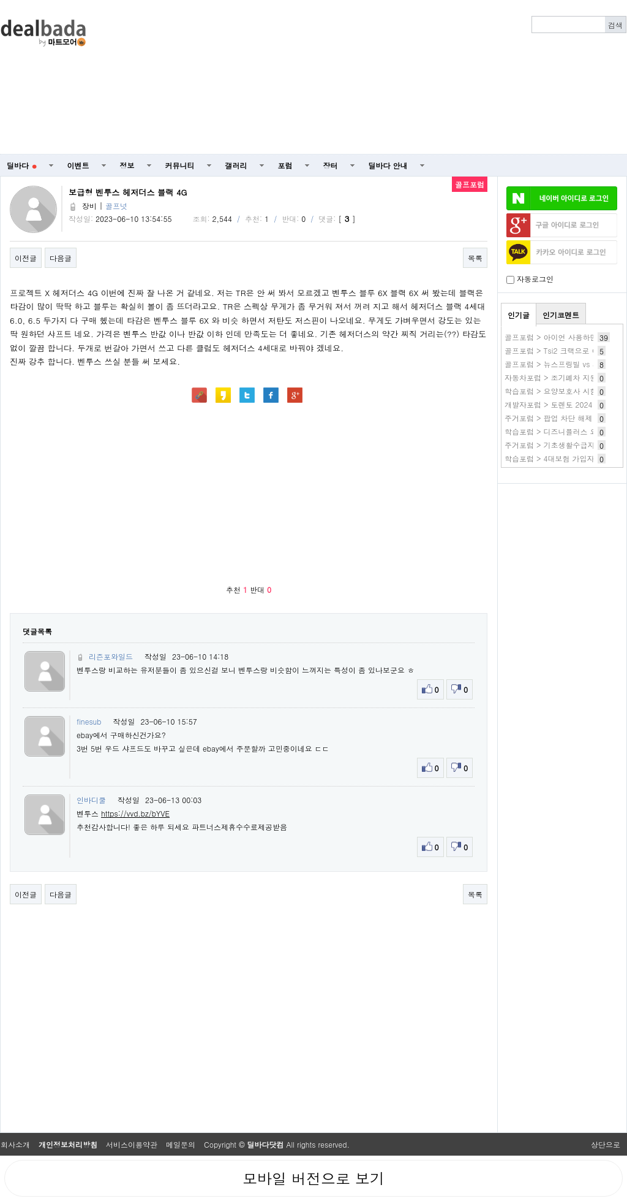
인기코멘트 (561, 315)
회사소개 (15, 1144)
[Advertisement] (445, 77)
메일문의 (180, 1144)
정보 (127, 165)
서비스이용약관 (131, 1144)
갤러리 (236, 165)
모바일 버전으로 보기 (313, 1178)
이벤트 (78, 165)
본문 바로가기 (0, 0)
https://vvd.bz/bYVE (135, 813)
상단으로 (605, 1144)
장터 (330, 165)
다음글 (61, 258)
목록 (475, 258)
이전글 (26, 258)
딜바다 (22, 165)
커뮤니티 (180, 165)
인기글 (519, 315)
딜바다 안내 (388, 165)
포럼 (285, 165)
